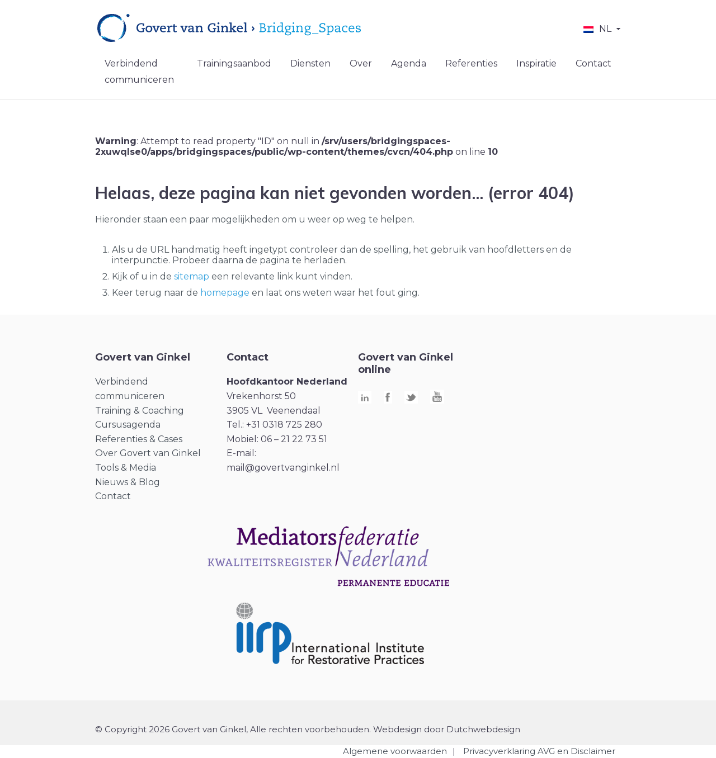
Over (361, 63)
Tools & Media (125, 467)
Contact (593, 63)
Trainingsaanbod (234, 63)
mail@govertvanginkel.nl (283, 467)
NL (605, 28)
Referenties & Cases (138, 439)
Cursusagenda (128, 424)
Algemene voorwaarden (395, 751)
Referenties (471, 63)
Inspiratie (536, 63)
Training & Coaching (139, 410)
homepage (224, 292)
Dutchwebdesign (483, 729)
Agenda (408, 63)
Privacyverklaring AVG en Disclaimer (539, 751)
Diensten (310, 63)
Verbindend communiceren (139, 71)
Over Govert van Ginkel (148, 453)
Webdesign (397, 729)
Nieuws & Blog (127, 482)
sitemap (191, 276)
